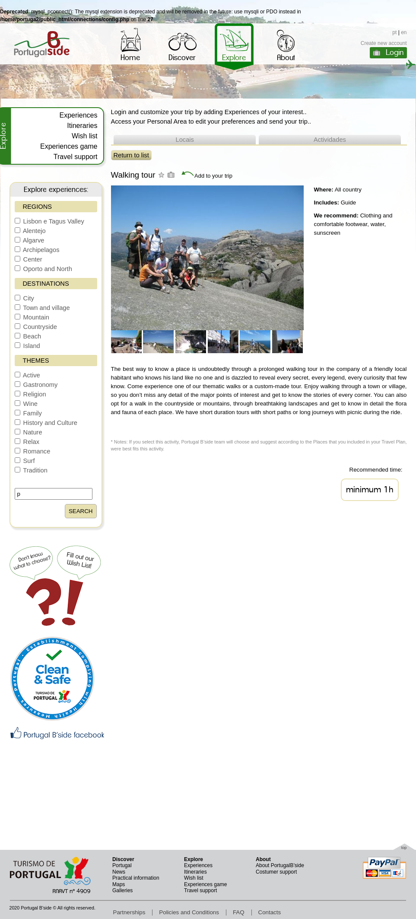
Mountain (32, 317)
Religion (30, 394)
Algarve (29, 240)
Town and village (42, 307)
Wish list (85, 136)
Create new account (384, 43)
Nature (28, 432)
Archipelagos (37, 249)
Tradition (31, 470)
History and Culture (46, 422)
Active (27, 375)
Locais (185, 139)
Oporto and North (43, 268)
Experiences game (69, 146)
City (24, 298)
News (118, 872)
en (403, 32)
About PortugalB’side (280, 865)
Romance (33, 451)
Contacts (269, 912)
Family (28, 413)
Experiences (78, 115)
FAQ (239, 912)
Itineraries (82, 125)
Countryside (36, 326)
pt (394, 32)
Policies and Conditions (189, 912)
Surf (25, 460)
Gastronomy (36, 384)
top (404, 848)
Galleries (122, 890)
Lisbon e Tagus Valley (49, 221)
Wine (26, 403)
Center (28, 259)
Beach (28, 336)
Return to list (131, 155)
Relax (27, 441)
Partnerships (129, 912)
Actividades (330, 139)
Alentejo (30, 230)
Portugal (122, 865)
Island (27, 345)
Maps (118, 884)
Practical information (135, 878)
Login (394, 52)
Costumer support (276, 872)
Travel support (76, 156)
